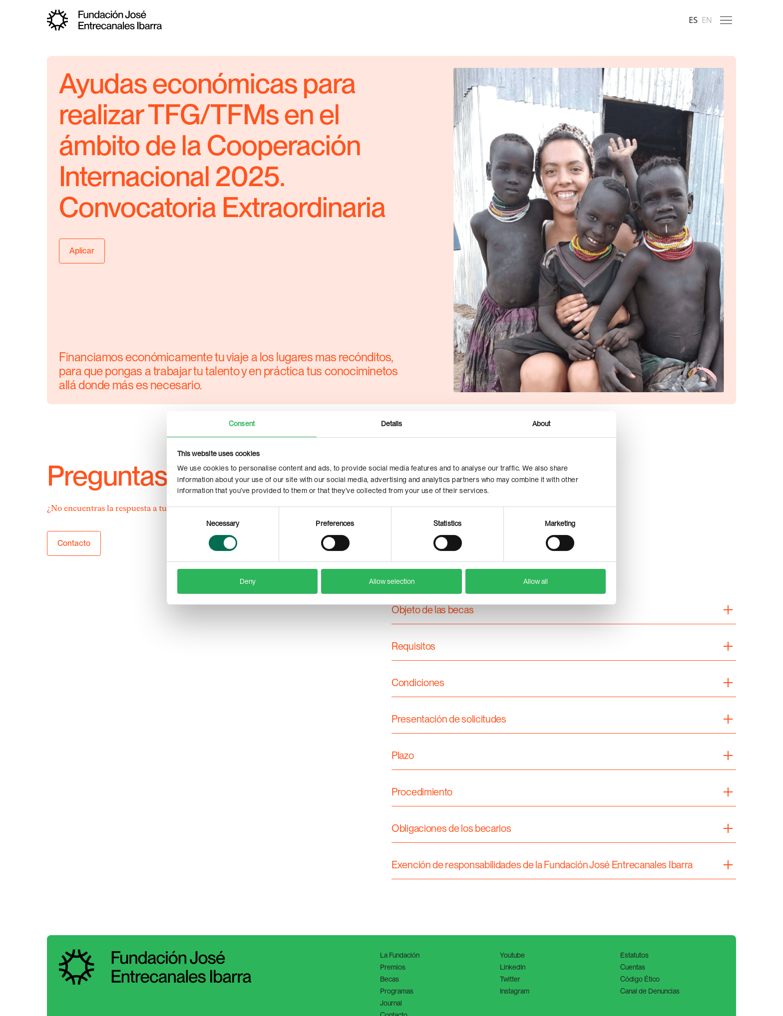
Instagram (514, 991)
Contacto (73, 543)
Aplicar (81, 250)
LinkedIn (512, 967)
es (693, 19)
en (707, 19)
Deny (248, 581)
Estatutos (634, 955)
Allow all (535, 581)
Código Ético (640, 979)
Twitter (510, 979)
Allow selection (391, 581)
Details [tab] (391, 424)
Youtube (512, 955)
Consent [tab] (242, 424)
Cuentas (632, 967)
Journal (391, 1003)
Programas (396, 991)
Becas (389, 979)
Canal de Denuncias (650, 991)
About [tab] (541, 424)
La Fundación (399, 955)
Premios (392, 967)
